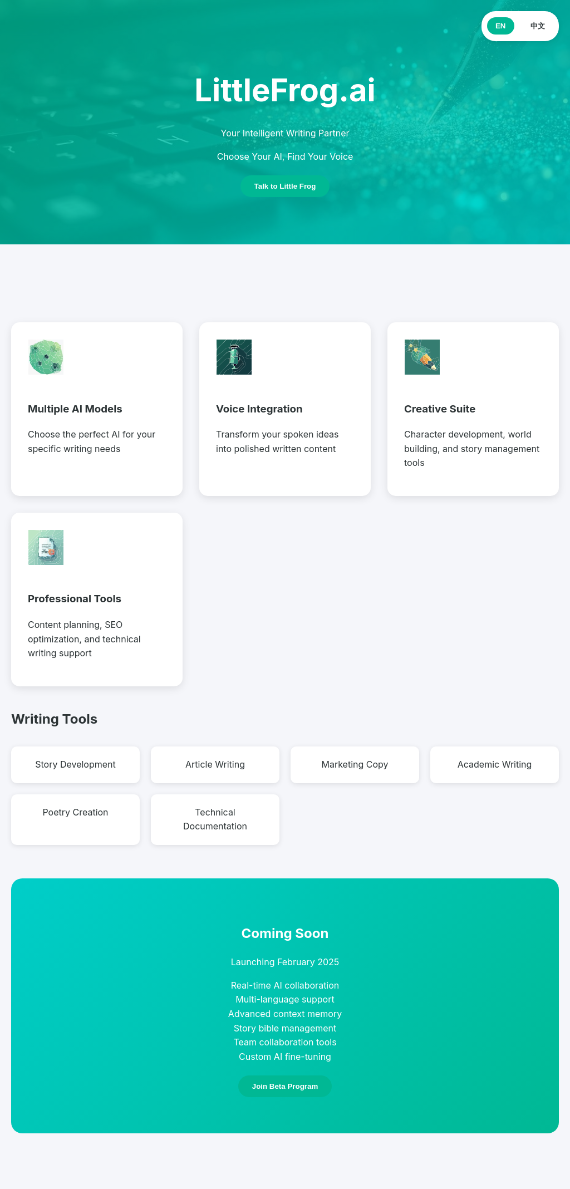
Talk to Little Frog (285, 186)
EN (500, 26)
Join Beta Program (285, 1086)
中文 (537, 26)
